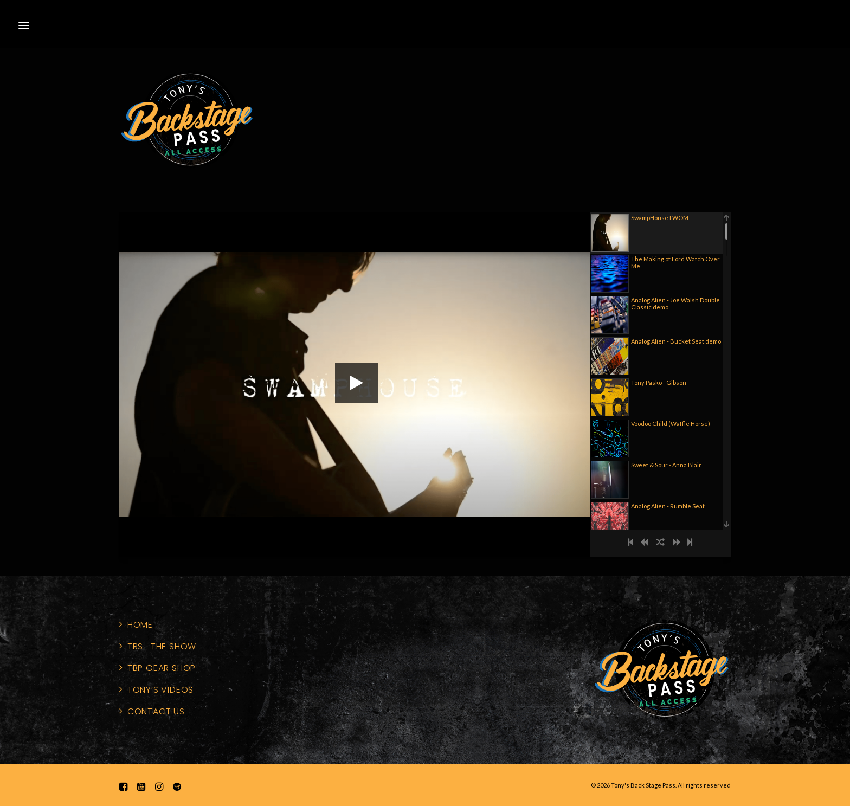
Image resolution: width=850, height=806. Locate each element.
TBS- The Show (161, 646)
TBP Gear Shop (161, 668)
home (140, 624)
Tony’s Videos (160, 690)
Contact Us (156, 711)
